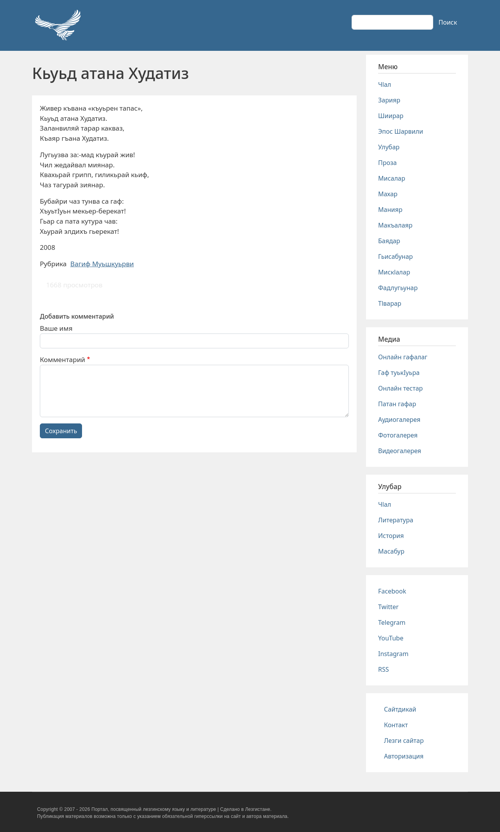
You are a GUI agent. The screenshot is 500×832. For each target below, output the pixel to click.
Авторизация (403, 756)
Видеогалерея (399, 450)
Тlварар (389, 303)
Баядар (389, 241)
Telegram (391, 622)
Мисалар (391, 178)
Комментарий (62, 359)
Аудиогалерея (399, 419)
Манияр (390, 209)
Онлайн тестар (400, 388)
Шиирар (391, 115)
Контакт (396, 725)
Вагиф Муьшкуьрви (102, 263)
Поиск (447, 22)
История (391, 535)
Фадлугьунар (398, 287)
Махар (388, 194)
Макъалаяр (395, 225)
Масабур (391, 551)
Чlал (384, 84)
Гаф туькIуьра (399, 372)
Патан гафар (397, 404)
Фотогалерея (398, 435)
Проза (387, 162)
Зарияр (389, 100)
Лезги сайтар (404, 740)
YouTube (391, 638)
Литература (395, 520)
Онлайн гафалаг (402, 357)
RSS (383, 669)
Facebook (392, 591)
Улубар (389, 147)
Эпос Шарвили (400, 131)
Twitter (388, 606)
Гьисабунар (395, 256)
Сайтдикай (400, 709)
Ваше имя (56, 328)
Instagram (393, 653)
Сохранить (61, 431)
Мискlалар (394, 272)
